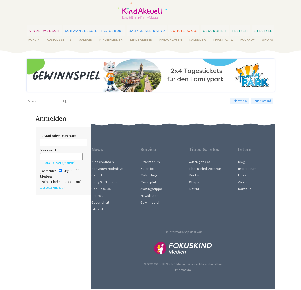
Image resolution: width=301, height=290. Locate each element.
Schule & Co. (183, 31)
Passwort (48, 150)
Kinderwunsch (44, 31)
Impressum (247, 169)
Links (242, 175)
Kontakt (244, 189)
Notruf (194, 189)
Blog (241, 162)
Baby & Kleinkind (147, 31)
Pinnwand (262, 101)
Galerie (85, 40)
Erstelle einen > (53, 187)
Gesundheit (215, 31)
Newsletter (149, 196)
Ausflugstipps (59, 40)
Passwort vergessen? (57, 163)
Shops (267, 40)
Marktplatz (223, 40)
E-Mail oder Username (59, 136)
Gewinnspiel (149, 203)
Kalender (197, 40)
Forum (34, 40)
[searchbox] (47, 101)
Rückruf (247, 40)
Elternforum (150, 162)
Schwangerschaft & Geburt (94, 31)
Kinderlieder (111, 40)
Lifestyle (263, 31)
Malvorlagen (170, 40)
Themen (239, 101)
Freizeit (240, 31)
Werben (244, 182)
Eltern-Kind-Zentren (205, 169)
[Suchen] (65, 101)
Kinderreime (141, 40)
